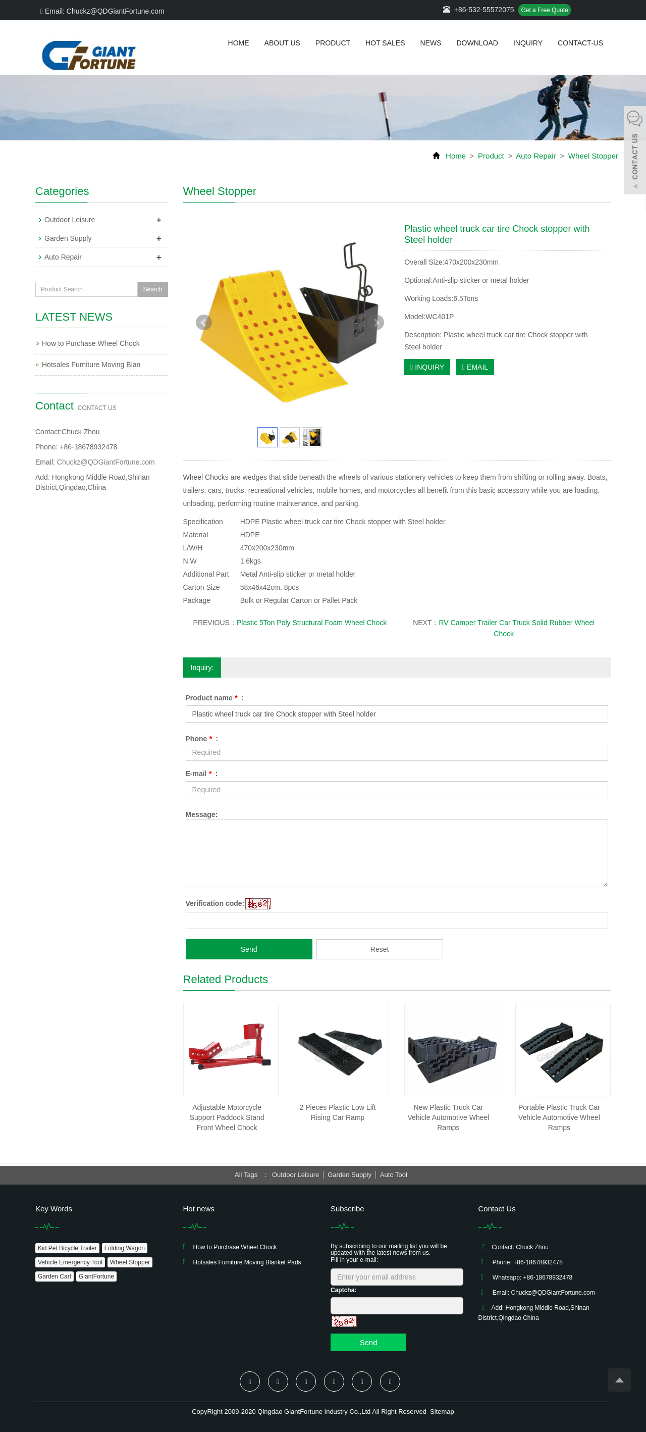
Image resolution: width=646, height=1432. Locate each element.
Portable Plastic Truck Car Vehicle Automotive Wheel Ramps (559, 1117)
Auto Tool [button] (393, 1175)
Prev (204, 323)
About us (282, 43)
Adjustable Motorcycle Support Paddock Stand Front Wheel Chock (227, 1117)
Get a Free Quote (544, 10)
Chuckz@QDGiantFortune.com (106, 462)
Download (477, 43)
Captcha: (343, 1290)
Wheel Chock (204, 477)
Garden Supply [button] (349, 1175)
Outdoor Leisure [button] (295, 1175)
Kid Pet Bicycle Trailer (67, 1248)
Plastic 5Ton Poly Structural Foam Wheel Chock (312, 623)
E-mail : (202, 774)
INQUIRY (427, 367)
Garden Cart (54, 1276)
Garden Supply (67, 238)
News (430, 43)
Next (376, 323)
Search (152, 289)
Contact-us (580, 43)
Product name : (215, 698)
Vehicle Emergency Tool (70, 1262)
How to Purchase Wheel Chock (91, 343)
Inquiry (528, 43)
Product (332, 43)
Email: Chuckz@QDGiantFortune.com (102, 11)
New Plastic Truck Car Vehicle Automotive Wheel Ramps (449, 1117)
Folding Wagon (124, 1248)
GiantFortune (96, 1276)
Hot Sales (385, 43)
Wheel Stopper (592, 155)
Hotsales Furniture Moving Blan (91, 365)
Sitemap (442, 1411)
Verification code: (215, 903)
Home (238, 43)
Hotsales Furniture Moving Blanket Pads (247, 1262)
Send (249, 949)
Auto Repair (536, 155)
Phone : (202, 739)
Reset (379, 949)
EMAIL (475, 367)
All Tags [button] (246, 1175)
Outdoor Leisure (69, 220)
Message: (202, 814)
